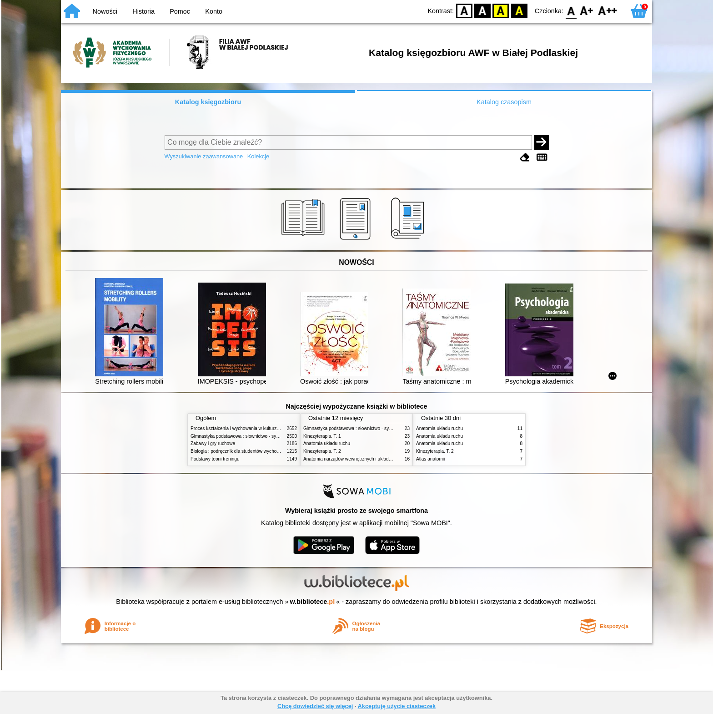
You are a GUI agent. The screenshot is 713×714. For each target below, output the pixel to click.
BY (519, 10)
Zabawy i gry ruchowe (213, 443)
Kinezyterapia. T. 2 (322, 451)
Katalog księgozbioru (208, 102)
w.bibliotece (312, 601)
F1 (586, 10)
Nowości (105, 11)
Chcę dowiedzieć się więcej (315, 706)
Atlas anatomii (430, 458)
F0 (571, 10)
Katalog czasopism (504, 102)
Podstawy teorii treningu (215, 458)
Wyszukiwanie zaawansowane (204, 156)
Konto (213, 11)
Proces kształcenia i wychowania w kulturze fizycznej (244, 428)
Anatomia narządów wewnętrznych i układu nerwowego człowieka (370, 458)
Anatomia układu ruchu (326, 443)
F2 (607, 10)
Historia (143, 11)
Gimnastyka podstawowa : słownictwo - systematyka (244, 436)
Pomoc (180, 11)
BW (482, 10)
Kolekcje (258, 156)
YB (501, 10)
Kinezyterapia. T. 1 (322, 436)
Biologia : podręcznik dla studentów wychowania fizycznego (251, 451)
